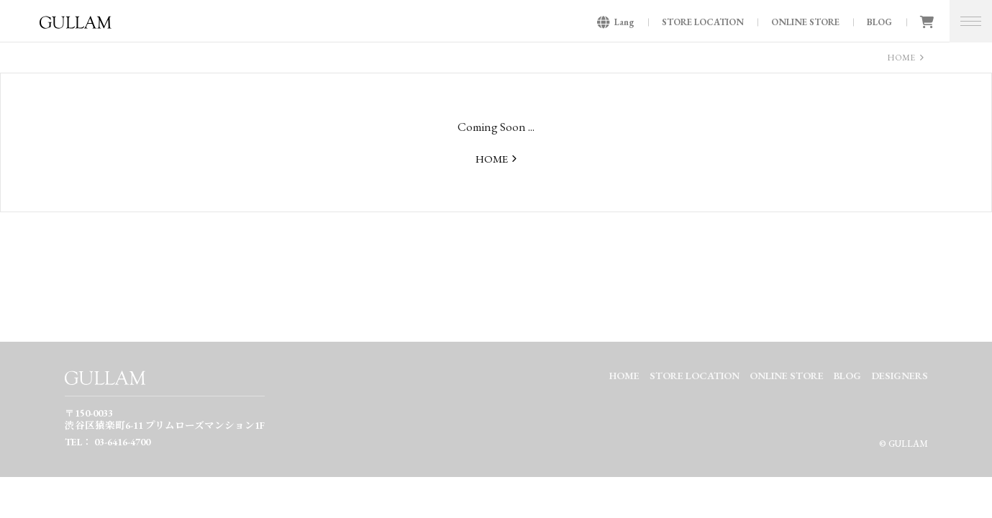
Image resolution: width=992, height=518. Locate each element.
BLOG (879, 22)
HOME (901, 57)
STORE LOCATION (703, 22)
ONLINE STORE (805, 22)
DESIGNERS (900, 375)
